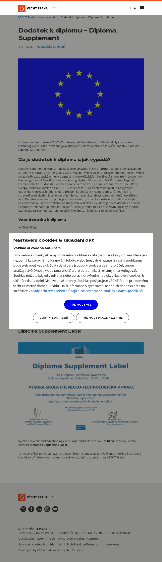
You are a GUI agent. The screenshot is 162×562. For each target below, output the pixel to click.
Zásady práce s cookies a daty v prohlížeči (111, 291)
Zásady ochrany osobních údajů (53, 291)
